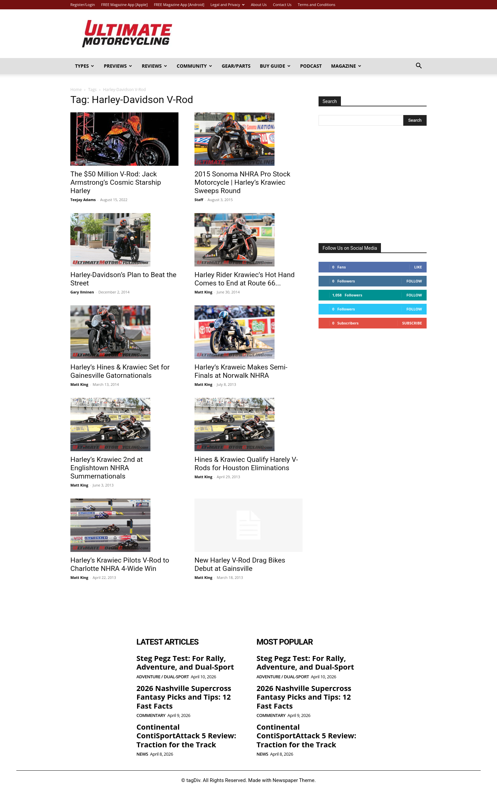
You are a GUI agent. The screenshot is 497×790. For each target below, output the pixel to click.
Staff (198, 199)
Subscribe (412, 322)
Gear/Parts (236, 66)
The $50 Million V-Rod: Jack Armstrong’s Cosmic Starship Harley (115, 182)
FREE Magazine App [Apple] (124, 4)
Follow (414, 280)
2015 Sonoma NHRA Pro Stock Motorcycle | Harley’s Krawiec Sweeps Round (242, 182)
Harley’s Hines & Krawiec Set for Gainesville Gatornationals (120, 371)
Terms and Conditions (317, 4)
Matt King (203, 291)
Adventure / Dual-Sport (162, 677)
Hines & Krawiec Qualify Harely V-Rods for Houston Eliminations (246, 464)
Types (84, 66)
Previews (118, 66)
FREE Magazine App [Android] (179, 4)
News (142, 754)
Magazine (346, 66)
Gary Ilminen (82, 291)
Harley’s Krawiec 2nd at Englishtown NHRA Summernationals (106, 468)
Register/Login (82, 4)
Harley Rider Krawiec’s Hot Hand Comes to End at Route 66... (244, 279)
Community (194, 66)
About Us (259, 4)
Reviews (154, 66)
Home (76, 89)
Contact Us (282, 4)
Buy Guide (275, 66)
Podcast (311, 66)
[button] (419, 66)
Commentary (150, 715)
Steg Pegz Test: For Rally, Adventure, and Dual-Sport (185, 662)
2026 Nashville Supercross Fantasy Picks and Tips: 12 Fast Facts (183, 697)
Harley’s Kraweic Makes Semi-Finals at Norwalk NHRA (241, 371)
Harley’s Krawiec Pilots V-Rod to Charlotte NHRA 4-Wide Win (119, 564)
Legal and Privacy (227, 4)
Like (418, 266)
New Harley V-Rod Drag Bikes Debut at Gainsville (239, 564)
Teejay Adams (83, 199)
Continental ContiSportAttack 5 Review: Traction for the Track (186, 735)
